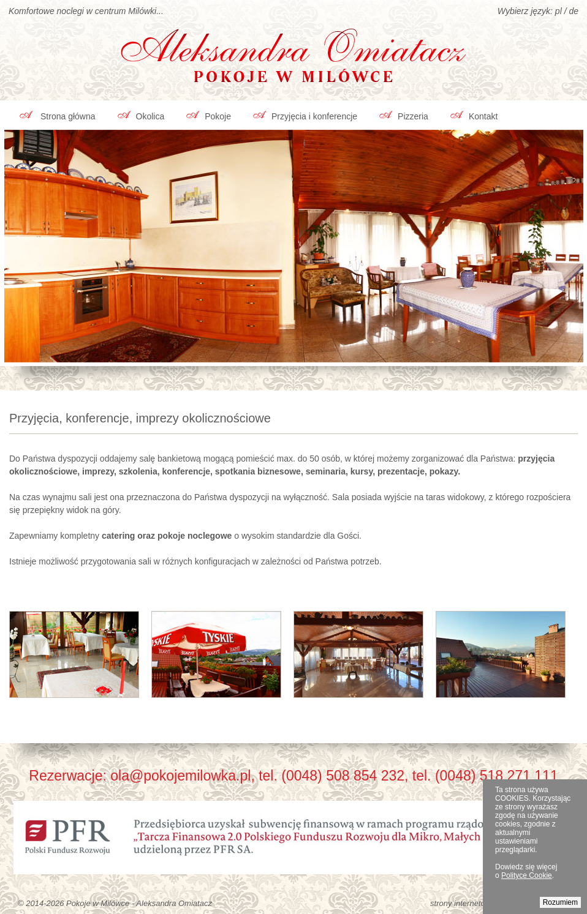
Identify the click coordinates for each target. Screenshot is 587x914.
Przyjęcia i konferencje (314, 116)
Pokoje (218, 116)
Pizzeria (413, 116)
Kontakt (483, 116)
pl (558, 11)
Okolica (150, 116)
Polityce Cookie (526, 875)
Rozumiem (560, 902)
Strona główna (68, 116)
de (573, 11)
